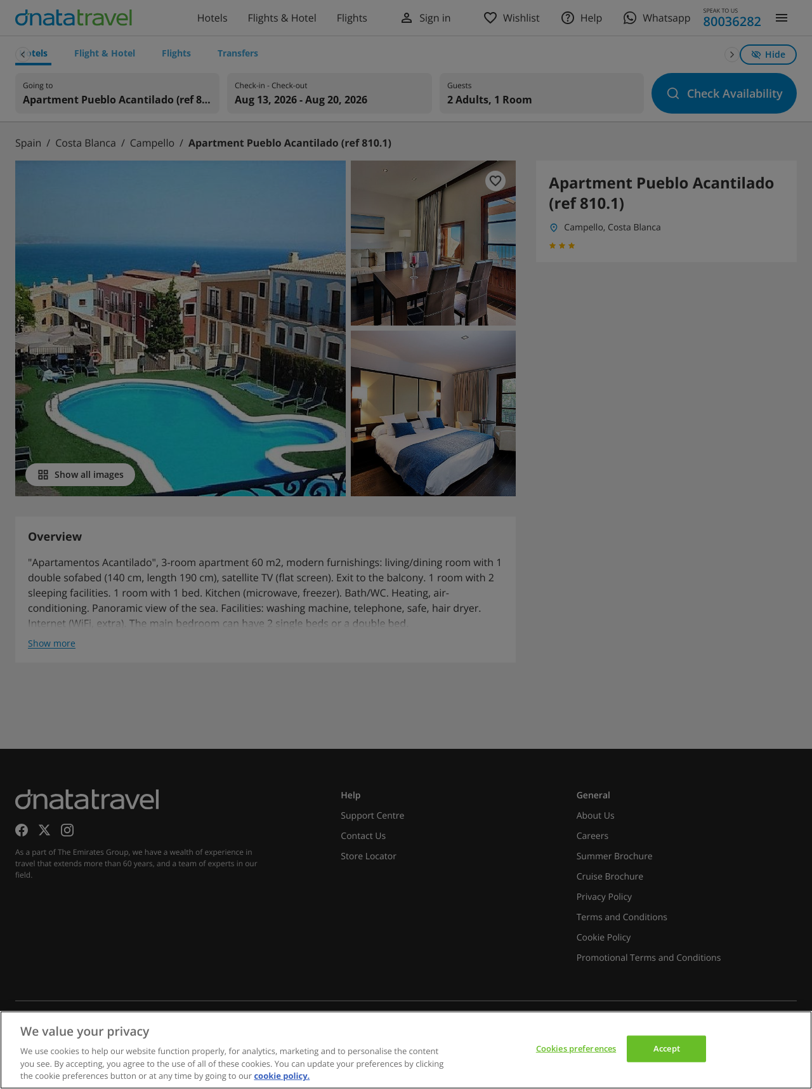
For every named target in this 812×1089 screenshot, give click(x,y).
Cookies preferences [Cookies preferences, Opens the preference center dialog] (576, 1048)
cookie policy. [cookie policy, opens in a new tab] (282, 1075)
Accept (666, 1048)
